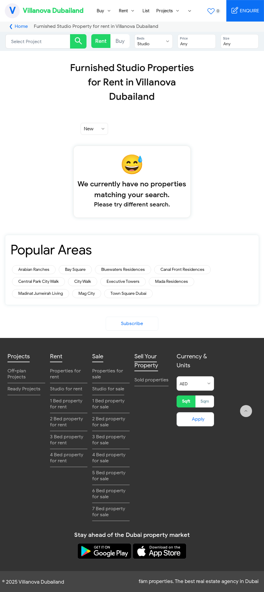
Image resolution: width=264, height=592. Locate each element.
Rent (101, 41)
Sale (97, 356)
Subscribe (132, 324)
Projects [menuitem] (164, 10)
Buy (120, 41)
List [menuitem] (145, 10)
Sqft (186, 401)
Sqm (205, 401)
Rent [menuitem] (123, 10)
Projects (18, 356)
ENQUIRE (245, 10)
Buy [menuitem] (100, 10)
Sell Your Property (146, 361)
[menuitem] (190, 11)
